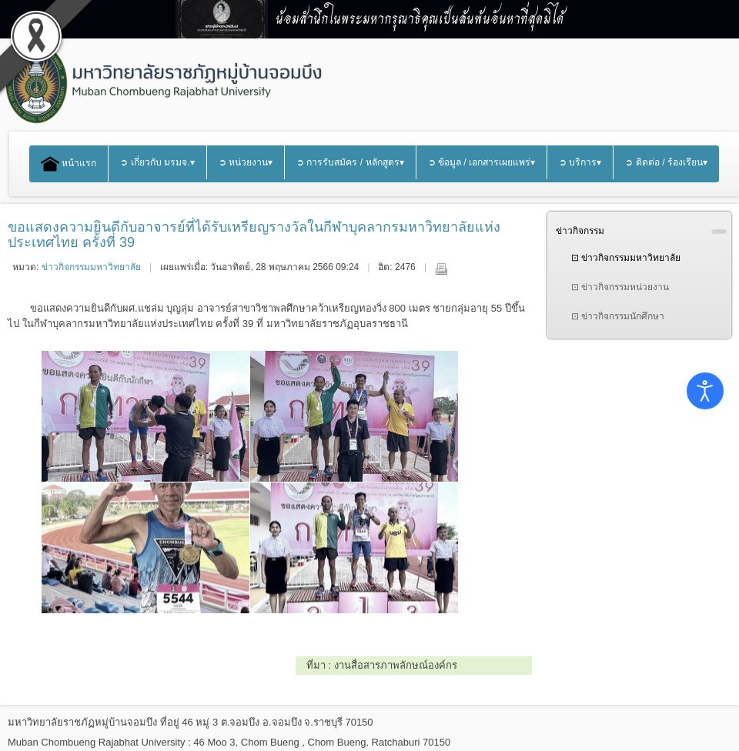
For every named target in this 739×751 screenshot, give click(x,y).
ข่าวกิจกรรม (580, 230)
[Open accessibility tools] (705, 390)
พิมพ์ (441, 268)
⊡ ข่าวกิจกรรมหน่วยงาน (620, 287)
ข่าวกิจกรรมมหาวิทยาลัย (91, 267)
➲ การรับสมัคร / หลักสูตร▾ (350, 162)
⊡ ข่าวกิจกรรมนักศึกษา (617, 316)
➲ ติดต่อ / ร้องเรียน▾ (666, 162)
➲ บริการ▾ (580, 162)
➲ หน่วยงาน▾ (246, 162)
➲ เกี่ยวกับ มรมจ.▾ (157, 162)
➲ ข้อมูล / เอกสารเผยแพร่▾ (482, 162)
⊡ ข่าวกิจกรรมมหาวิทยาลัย (625, 257)
